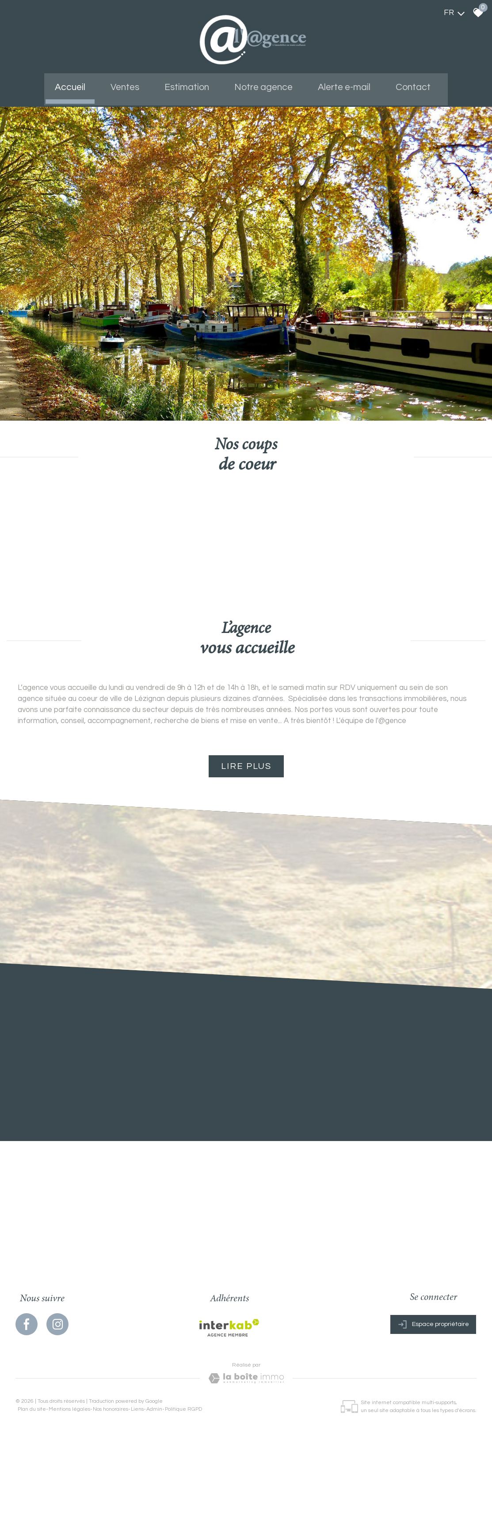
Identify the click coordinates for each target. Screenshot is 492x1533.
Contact (408, 83)
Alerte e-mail (342, 83)
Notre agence (263, 83)
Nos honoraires (110, 1455)
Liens (137, 1455)
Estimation (189, 83)
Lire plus (246, 807)
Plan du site (32, 1455)
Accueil (76, 83)
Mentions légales (69, 1455)
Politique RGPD (183, 1455)
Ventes (129, 83)
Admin (154, 1455)
